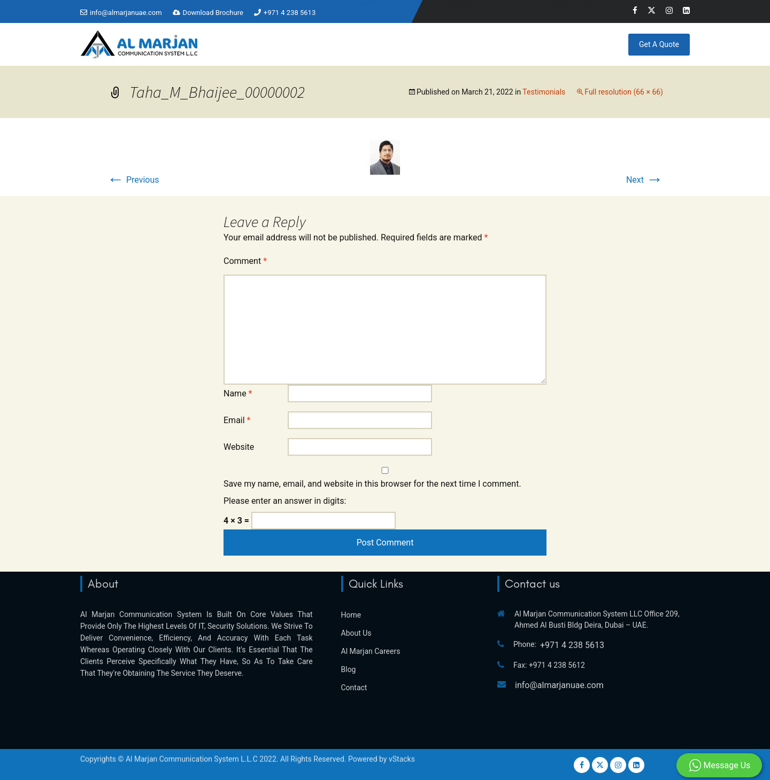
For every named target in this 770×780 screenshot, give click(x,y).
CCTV (516, 43)
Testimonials (543, 92)
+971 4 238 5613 (289, 13)
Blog (557, 43)
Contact (594, 43)
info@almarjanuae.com (126, 13)
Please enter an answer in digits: (285, 501)
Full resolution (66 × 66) (623, 92)
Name (238, 393)
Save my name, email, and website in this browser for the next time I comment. (372, 484)
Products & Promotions (436, 43)
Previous (133, 180)
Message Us (719, 766)
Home (253, 43)
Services (352, 43)
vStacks (402, 749)
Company (295, 43)
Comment (245, 261)
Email (237, 420)
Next (644, 180)
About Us (356, 595)
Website (239, 447)
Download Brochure (213, 13)
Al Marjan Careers (371, 613)
